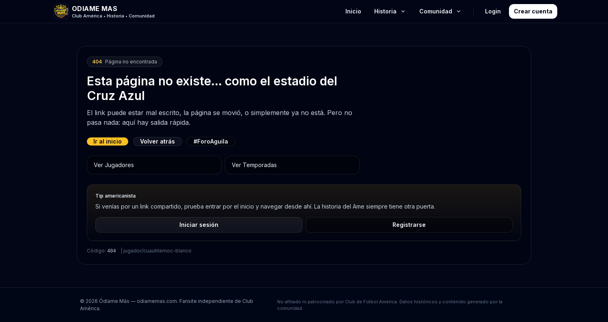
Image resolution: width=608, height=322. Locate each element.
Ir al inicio (107, 141)
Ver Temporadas (254, 164)
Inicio (353, 11)
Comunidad (440, 11)
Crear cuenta (533, 11)
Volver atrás (157, 141)
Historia (390, 11)
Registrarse (409, 224)
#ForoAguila (211, 141)
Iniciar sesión (198, 224)
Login (493, 11)
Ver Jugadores (114, 164)
